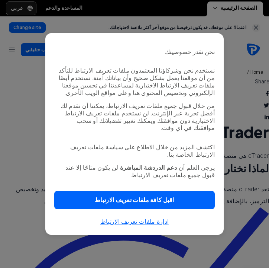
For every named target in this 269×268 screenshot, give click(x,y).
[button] (134, 200)
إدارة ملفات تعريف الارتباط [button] (134, 221)
